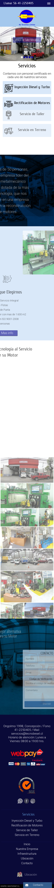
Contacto (38, 884)
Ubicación (27, 877)
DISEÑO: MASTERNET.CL (10, 886)
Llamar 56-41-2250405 (19, 3)
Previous (45, 252)
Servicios (28, 814)
